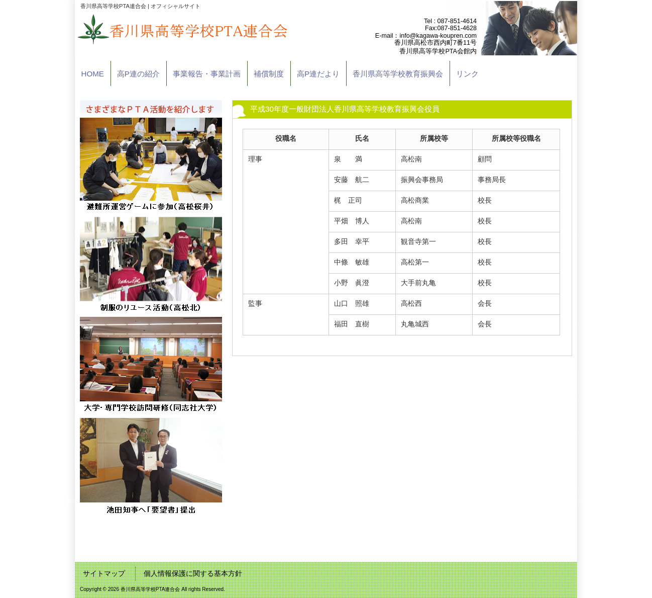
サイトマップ (104, 573)
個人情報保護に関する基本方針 (193, 573)
